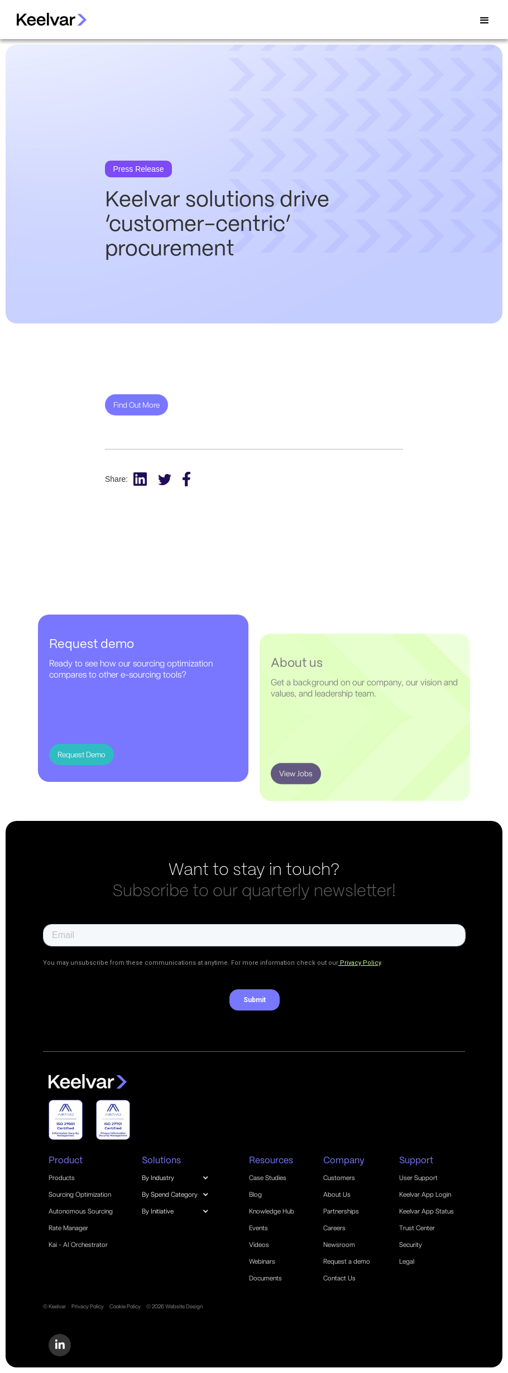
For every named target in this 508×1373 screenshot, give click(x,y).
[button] (484, 20)
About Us (337, 1194)
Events (258, 1228)
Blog (255, 1194)
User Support (418, 1178)
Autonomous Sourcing (81, 1211)
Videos (259, 1245)
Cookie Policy (125, 1306)
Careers (334, 1228)
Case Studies (267, 1178)
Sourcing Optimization (80, 1194)
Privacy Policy (87, 1306)
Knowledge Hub (271, 1211)
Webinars (262, 1261)
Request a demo (346, 1261)
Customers (339, 1178)
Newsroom (339, 1245)
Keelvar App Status (426, 1211)
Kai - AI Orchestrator (78, 1245)
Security (410, 1245)
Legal (406, 1261)
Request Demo (81, 754)
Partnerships (341, 1211)
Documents (265, 1278)
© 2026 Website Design (174, 1306)
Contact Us (339, 1278)
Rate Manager (68, 1228)
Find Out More (136, 404)
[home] (46, 19)
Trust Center (417, 1228)
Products (62, 1178)
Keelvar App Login (425, 1194)
